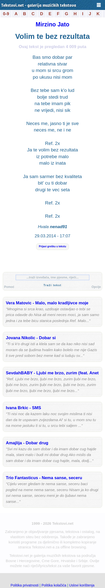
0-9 (6, 13)
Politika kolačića (54, 585)
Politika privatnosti (24, 585)
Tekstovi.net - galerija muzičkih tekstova (38, 5)
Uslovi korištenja (82, 585)
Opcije (96, 287)
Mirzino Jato (52, 24)
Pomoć (9, 287)
